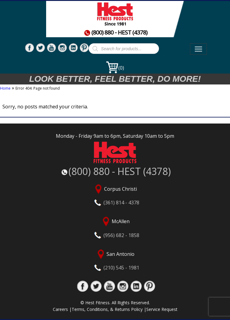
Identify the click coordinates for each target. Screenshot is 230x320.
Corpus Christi (115, 195)
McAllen (115, 227)
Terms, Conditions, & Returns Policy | (109, 309)
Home (5, 88)
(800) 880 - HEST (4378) (115, 32)
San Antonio (115, 260)
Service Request (162, 309)
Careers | (62, 309)
